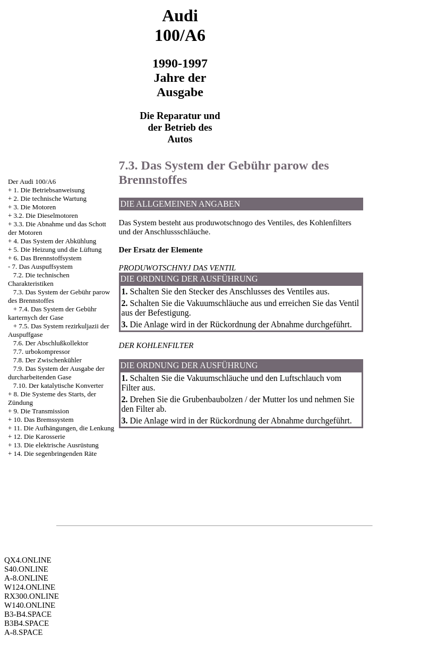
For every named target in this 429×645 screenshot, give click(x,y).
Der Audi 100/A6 (32, 181)
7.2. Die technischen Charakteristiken (39, 279)
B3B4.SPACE (26, 623)
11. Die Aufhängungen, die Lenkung (64, 428)
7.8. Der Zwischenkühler (47, 360)
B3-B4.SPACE (28, 614)
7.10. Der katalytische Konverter (58, 385)
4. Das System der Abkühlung (55, 241)
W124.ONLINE (29, 587)
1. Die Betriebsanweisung (49, 190)
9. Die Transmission (41, 411)
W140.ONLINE (29, 605)
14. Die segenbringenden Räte (55, 453)
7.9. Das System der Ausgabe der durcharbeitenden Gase (56, 372)
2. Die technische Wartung (50, 198)
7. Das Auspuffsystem (42, 266)
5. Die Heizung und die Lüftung (58, 249)
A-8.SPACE (23, 632)
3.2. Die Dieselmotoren (46, 215)
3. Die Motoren (35, 207)
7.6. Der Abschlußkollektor (51, 343)
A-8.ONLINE (26, 578)
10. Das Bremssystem (44, 419)
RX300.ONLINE (31, 596)
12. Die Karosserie (39, 436)
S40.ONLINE (26, 569)
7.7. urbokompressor (41, 351)
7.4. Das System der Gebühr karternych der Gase (52, 313)
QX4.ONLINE (28, 560)
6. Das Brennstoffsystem (48, 258)
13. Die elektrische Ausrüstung (56, 445)
